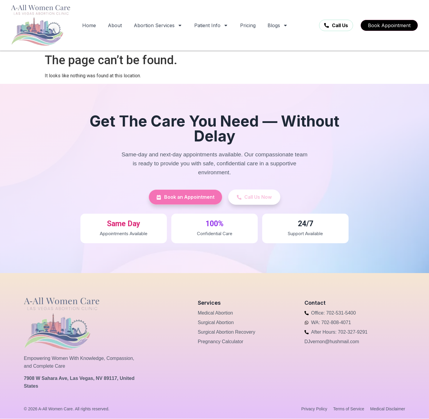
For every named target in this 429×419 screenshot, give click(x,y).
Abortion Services (158, 25)
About (115, 25)
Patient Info (211, 25)
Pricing (248, 25)
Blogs (278, 25)
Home (89, 25)
